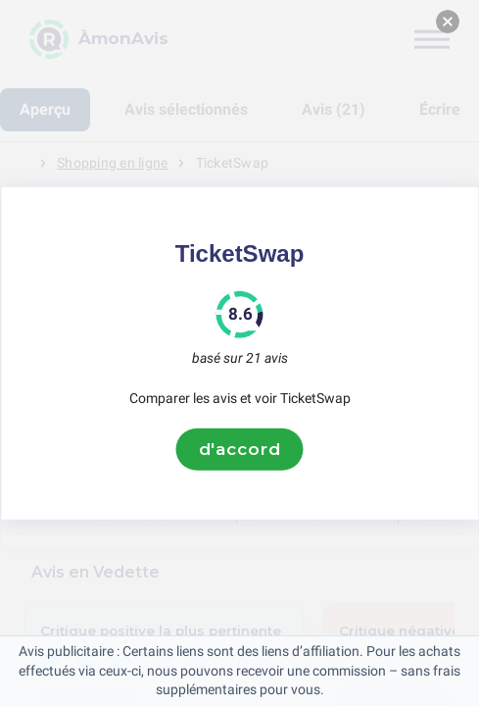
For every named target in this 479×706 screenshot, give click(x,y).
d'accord (240, 449)
